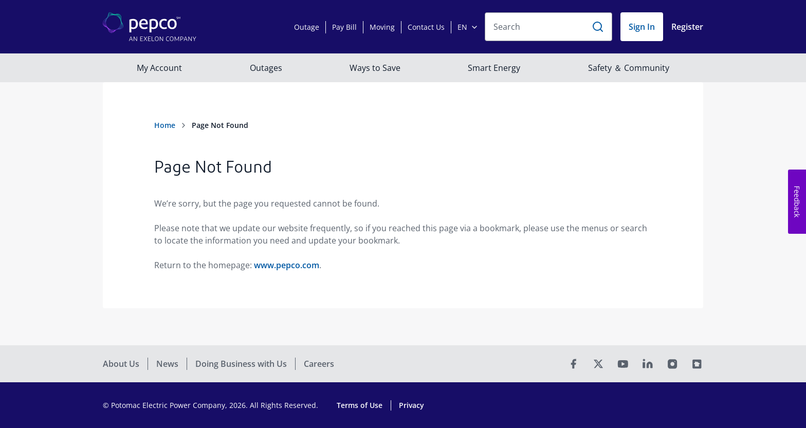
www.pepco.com (286, 265)
